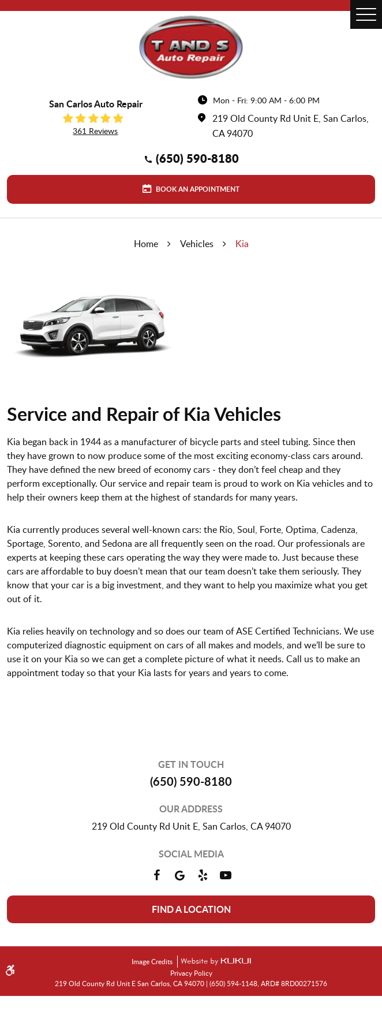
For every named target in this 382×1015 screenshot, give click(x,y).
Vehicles (197, 243)
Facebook (156, 875)
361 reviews (95, 130)
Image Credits (153, 961)
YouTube (225, 875)
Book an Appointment (196, 189)
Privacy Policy (191, 972)
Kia (242, 243)
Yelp (202, 875)
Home (146, 243)
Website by (214, 962)
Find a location (191, 909)
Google (179, 875)
